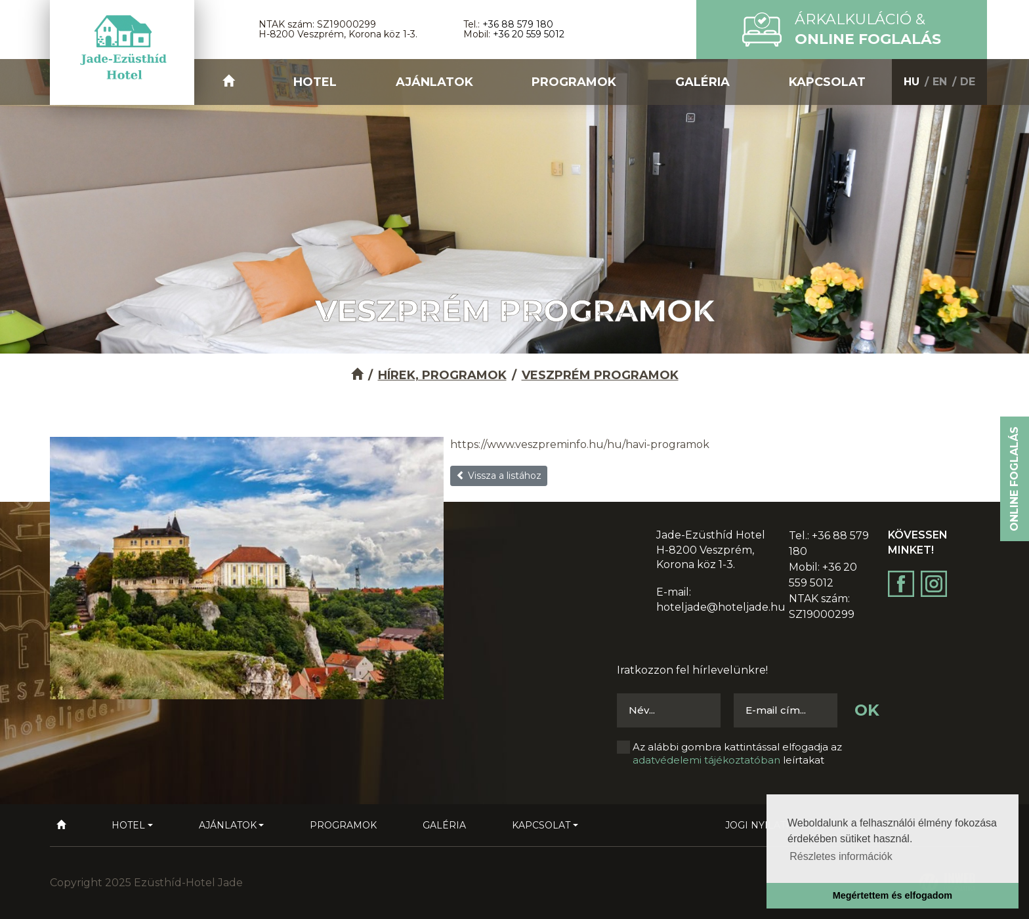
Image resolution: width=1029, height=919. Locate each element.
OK (866, 710)
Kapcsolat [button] (827, 82)
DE (967, 81)
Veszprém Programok (600, 375)
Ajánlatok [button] (434, 82)
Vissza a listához (498, 475)
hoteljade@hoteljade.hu (721, 607)
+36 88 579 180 (517, 24)
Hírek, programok (442, 375)
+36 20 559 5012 (528, 34)
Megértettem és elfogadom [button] (892, 895)
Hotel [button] (315, 82)
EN (940, 81)
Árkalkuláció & (868, 29)
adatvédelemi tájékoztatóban (706, 760)
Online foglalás (1014, 478)
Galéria (702, 82)
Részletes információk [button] (840, 856)
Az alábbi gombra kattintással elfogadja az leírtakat (737, 753)
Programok (574, 82)
